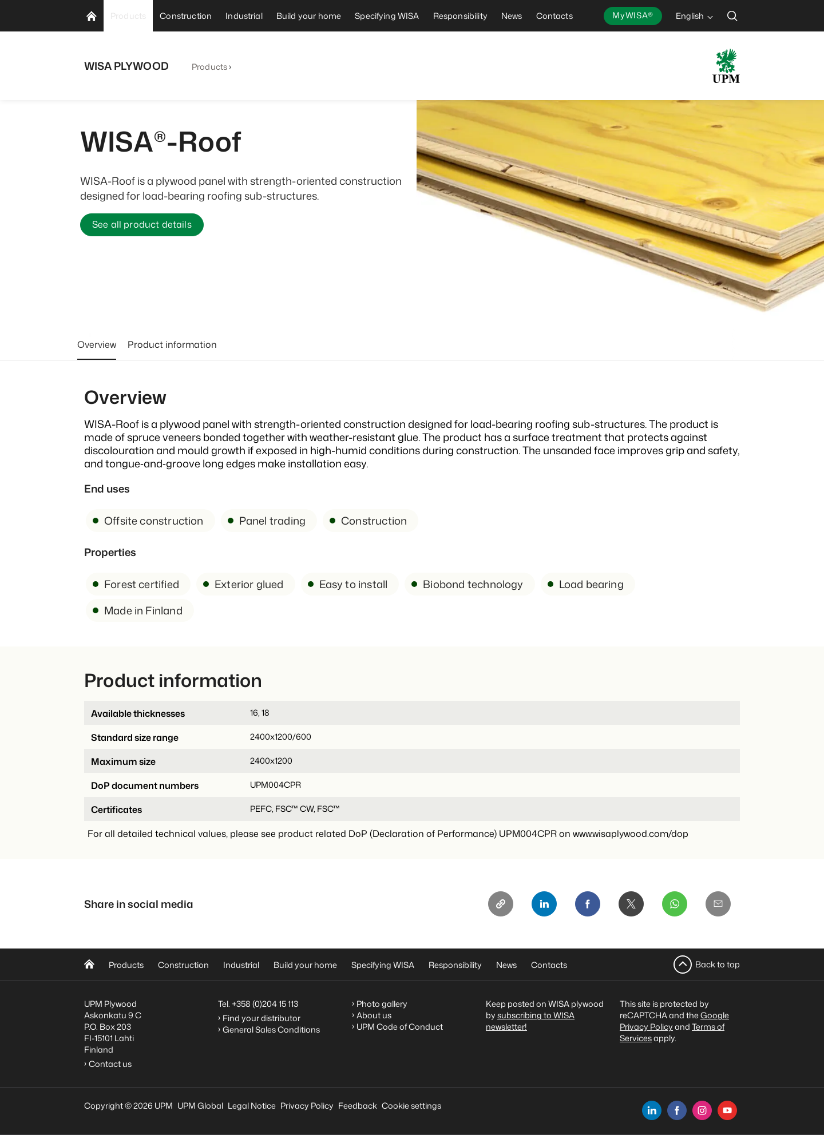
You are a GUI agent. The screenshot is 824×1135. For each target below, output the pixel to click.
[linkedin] (651, 1110)
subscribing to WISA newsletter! (530, 1021)
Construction (183, 965)
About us (373, 1015)
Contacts (549, 965)
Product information (172, 344)
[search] (732, 15)
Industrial (241, 965)
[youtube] (727, 1110)
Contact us (112, 1064)
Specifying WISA (382, 965)
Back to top (717, 964)
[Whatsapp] (674, 903)
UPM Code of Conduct (399, 1027)
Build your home (305, 965)
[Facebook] (587, 903)
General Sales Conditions (271, 1029)
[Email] (718, 903)
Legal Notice (252, 1106)
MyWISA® (632, 15)
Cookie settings (411, 1106)
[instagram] (702, 1110)
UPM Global (200, 1106)
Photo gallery (381, 1004)
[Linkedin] (544, 903)
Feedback (357, 1106)
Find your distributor (261, 1018)
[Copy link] (500, 903)
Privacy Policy (307, 1106)
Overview (96, 344)
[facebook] (677, 1110)
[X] (631, 903)
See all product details (142, 225)
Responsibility (455, 965)
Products (209, 67)
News (506, 965)
